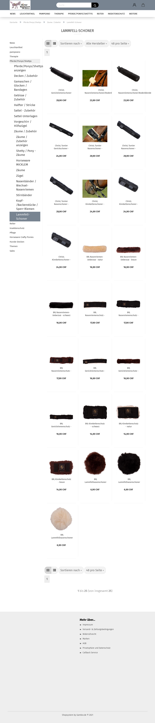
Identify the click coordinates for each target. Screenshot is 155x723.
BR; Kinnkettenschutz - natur (128, 424)
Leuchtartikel (27, 13)
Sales (12, 251)
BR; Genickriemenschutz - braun (128, 369)
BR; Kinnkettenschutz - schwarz (95, 424)
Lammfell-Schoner (23, 216)
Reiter (100, 13)
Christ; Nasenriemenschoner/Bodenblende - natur (101, 91)
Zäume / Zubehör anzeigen (22, 141)
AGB (84, 643)
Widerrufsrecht (89, 634)
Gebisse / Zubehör (20, 97)
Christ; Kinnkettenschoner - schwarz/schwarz (61, 258)
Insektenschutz (116, 13)
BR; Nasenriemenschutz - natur (95, 313)
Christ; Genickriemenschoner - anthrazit (61, 91)
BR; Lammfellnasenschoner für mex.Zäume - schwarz (129, 480)
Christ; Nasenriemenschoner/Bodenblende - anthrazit (134, 91)
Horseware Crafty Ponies (22, 237)
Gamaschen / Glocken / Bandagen (22, 85)
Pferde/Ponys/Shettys (80, 13)
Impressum (88, 624)
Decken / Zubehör (26, 76)
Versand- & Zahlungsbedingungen (98, 629)
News (12, 13)
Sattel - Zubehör (24, 110)
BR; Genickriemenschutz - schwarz (61, 424)
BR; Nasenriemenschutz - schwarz (128, 313)
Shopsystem (67, 715)
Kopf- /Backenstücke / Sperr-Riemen (27, 205)
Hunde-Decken (17, 241)
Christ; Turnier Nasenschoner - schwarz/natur (95, 146)
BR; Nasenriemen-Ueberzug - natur (95, 258)
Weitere (133, 13)
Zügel (19, 176)
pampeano (44, 13)
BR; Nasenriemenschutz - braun (61, 369)
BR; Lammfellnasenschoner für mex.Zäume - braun (95, 480)
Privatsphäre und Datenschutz (96, 648)
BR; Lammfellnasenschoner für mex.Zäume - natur (62, 536)
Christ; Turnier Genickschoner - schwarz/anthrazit (61, 146)
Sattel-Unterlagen (25, 116)
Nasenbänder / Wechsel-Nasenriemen (26, 185)
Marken (86, 638)
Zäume (20, 170)
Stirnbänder (24, 195)
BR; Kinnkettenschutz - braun (61, 480)
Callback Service (90, 652)
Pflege (13, 232)
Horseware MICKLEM (23, 162)
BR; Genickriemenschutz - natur (95, 369)
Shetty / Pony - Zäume (26, 153)
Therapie (59, 13)
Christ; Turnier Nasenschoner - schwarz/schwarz (61, 202)
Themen (14, 246)
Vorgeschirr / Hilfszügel (22, 124)
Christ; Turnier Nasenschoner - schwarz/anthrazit (128, 146)
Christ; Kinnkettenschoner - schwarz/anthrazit (128, 202)
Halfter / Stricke (24, 105)
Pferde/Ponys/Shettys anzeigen (27, 68)
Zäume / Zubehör (25, 131)
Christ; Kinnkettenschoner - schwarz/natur (95, 202)
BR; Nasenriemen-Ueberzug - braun (128, 258)
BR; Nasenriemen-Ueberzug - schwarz (61, 313)
